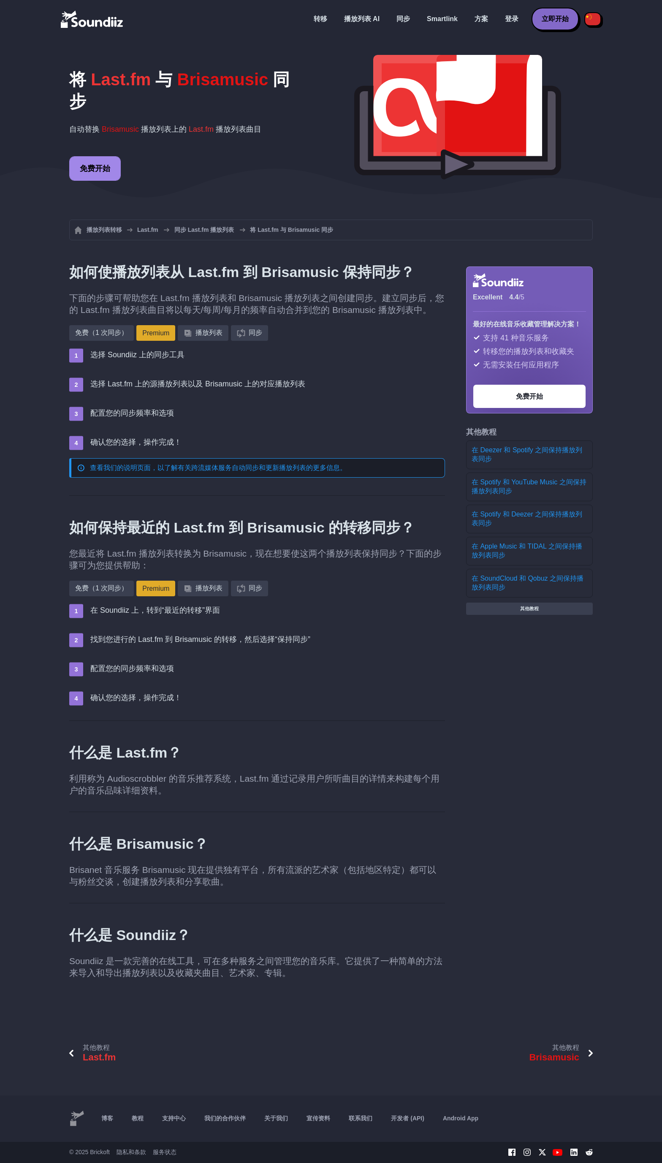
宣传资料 (318, 1118)
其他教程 (529, 608)
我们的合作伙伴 (225, 1118)
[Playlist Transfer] (92, 19)
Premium (155, 333)
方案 (481, 18)
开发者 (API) (407, 1118)
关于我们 (276, 1118)
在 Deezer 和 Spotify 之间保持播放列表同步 (527, 454)
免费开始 (95, 168)
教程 (138, 1118)
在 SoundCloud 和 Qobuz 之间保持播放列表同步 (527, 583)
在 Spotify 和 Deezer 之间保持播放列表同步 (527, 519)
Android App (460, 1118)
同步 (403, 18)
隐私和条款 (131, 1152)
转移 (320, 18)
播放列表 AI (362, 18)
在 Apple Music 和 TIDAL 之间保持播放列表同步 (527, 551)
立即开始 (555, 18)
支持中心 (174, 1118)
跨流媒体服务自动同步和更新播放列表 (248, 467)
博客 (107, 1118)
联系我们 (360, 1118)
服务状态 (164, 1152)
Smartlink (442, 18)
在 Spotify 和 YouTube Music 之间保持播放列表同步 (529, 486)
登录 (511, 18)
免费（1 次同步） (101, 332)
